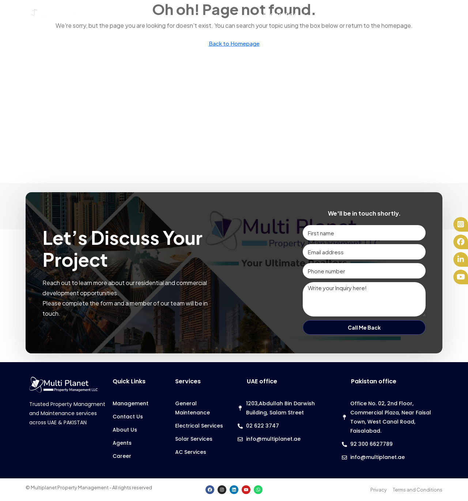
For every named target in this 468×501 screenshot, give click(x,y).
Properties (280, 14)
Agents (373, 14)
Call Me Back (364, 327)
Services (329, 14)
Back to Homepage (234, 43)
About (413, 14)
